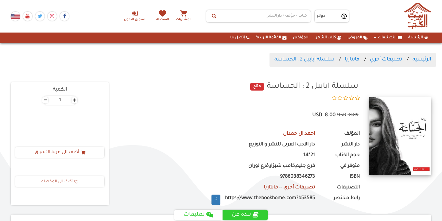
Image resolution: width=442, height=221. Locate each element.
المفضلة (163, 19)
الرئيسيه (422, 59)
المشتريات (184, 19)
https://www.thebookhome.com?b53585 (270, 198)
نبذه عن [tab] (245, 215)
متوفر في (350, 166)
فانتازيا (352, 59)
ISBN (355, 177)
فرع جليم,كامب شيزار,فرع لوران (281, 166)
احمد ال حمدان (299, 134)
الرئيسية (418, 38)
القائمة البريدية (271, 38)
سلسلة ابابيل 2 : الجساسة (304, 59)
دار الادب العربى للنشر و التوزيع (282, 144)
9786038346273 (297, 177)
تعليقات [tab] (198, 215)
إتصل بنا (240, 38)
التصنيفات (388, 38)
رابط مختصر (346, 198)
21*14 (309, 155)
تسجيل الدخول (134, 15)
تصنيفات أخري (386, 59)
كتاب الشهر (328, 38)
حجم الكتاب (347, 155)
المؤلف (352, 134)
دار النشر (350, 144)
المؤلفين (300, 38)
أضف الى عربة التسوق (60, 152)
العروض (357, 38)
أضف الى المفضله (59, 182)
